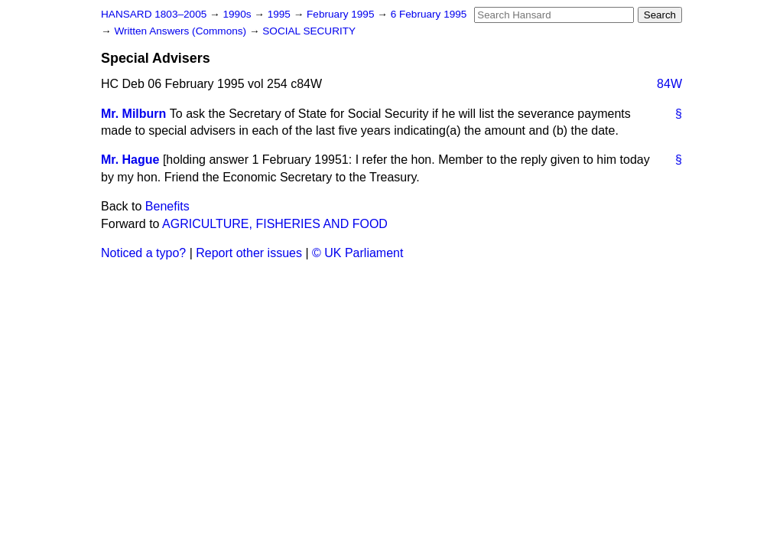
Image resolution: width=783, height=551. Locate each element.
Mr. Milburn (133, 113)
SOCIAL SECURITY (309, 31)
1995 (281, 14)
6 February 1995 (429, 14)
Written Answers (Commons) (181, 31)
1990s (238, 14)
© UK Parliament (357, 252)
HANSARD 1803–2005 (153, 14)
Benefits (167, 206)
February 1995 (342, 14)
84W (669, 83)
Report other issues (249, 252)
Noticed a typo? (143, 252)
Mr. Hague (130, 159)
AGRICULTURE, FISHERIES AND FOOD (275, 223)
